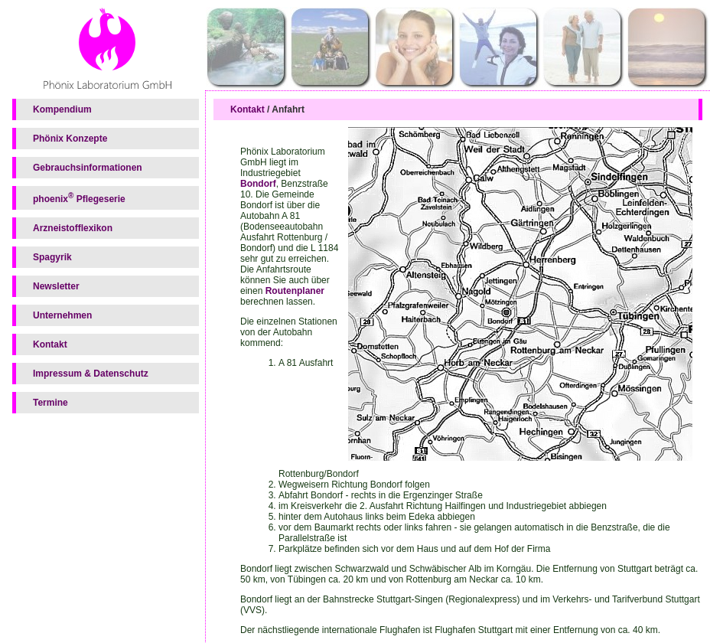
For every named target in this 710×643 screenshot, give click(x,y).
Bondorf (258, 183)
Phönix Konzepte (70, 138)
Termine (50, 402)
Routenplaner (294, 291)
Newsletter (56, 286)
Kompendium (62, 109)
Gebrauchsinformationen (87, 167)
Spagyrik (52, 257)
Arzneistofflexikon (72, 228)
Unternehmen (62, 315)
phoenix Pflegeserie (79, 197)
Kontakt (50, 344)
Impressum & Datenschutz (90, 373)
